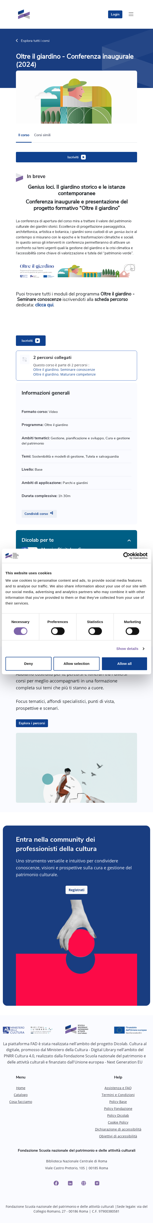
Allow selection (76, 664)
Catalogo (21, 1094)
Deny (28, 664)
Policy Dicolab (118, 1115)
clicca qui (44, 305)
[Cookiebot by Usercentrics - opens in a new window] (127, 555)
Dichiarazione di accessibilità (118, 1129)
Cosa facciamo (20, 1101)
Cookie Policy (118, 1122)
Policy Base (118, 1101)
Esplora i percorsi (32, 723)
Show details (127, 649)
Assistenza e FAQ (118, 1088)
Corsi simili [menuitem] (42, 135)
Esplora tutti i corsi (32, 40)
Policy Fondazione (118, 1108)
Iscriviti (73, 157)
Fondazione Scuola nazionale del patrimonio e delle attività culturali (76, 1150)
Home (20, 1088)
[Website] (83, 1183)
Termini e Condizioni (118, 1094)
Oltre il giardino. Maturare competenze (64, 374)
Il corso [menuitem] (23, 135)
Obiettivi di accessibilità (118, 1136)
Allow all (124, 664)
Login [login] (115, 14)
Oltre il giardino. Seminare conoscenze (64, 369)
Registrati (76, 890)
